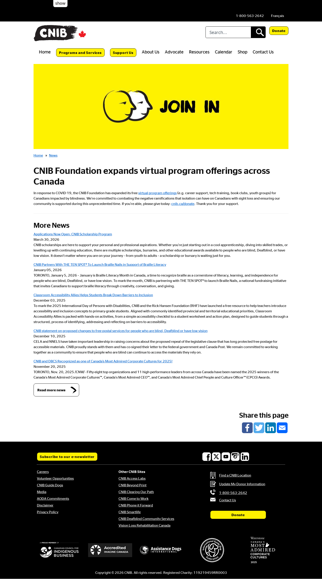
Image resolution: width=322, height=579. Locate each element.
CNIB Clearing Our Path (136, 492)
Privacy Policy (47, 512)
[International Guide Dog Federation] (212, 550)
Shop (242, 51)
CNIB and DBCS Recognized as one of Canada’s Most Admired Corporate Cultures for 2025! (103, 361)
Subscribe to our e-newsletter (67, 457)
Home (45, 51)
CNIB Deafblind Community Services (146, 519)
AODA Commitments (53, 498)
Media (41, 492)
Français (277, 16)
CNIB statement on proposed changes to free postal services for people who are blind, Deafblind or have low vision (121, 331)
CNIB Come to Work (133, 498)
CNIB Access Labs (132, 478)
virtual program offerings (157, 193)
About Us (150, 51)
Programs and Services (80, 53)
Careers (43, 472)
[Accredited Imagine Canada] (110, 550)
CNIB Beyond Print (132, 485)
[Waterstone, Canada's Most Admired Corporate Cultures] (263, 550)
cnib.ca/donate (182, 204)
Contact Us (263, 51)
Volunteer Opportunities (55, 478)
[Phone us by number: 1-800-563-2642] (250, 16)
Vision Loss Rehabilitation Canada (144, 525)
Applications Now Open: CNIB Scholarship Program (73, 234)
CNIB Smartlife (130, 512)
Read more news (51, 390)
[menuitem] (277, 16)
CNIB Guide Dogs (50, 485)
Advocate (174, 51)
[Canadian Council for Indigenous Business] (59, 550)
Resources (199, 51)
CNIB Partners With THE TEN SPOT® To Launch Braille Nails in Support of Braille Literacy (100, 264)
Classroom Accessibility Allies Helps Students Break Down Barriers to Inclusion (93, 295)
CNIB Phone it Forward (136, 505)
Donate (279, 31)
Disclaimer (45, 505)
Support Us (123, 53)
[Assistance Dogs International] (161, 550)
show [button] (60, 3)
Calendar (223, 51)
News (53, 155)
